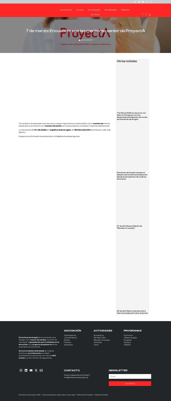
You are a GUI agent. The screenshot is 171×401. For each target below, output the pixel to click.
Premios (67, 342)
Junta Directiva (70, 338)
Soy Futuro (128, 335)
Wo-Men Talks (100, 338)
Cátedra (127, 345)
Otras (96, 345)
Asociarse (68, 345)
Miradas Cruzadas (102, 340)
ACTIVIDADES (103, 330)
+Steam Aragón (130, 338)
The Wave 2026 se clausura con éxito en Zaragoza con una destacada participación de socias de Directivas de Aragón (132, 116)
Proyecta (127, 340)
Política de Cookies (101, 395)
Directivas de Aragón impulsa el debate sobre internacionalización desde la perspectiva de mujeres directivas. (132, 176)
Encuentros (99, 335)
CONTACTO (72, 370)
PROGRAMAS (133, 330)
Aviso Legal (71, 395)
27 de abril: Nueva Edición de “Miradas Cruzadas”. (129, 227)
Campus (127, 342)
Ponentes (98, 342)
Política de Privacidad (85, 395)
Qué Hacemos (70, 335)
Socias (67, 340)
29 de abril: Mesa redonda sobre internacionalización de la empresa (132, 312)
